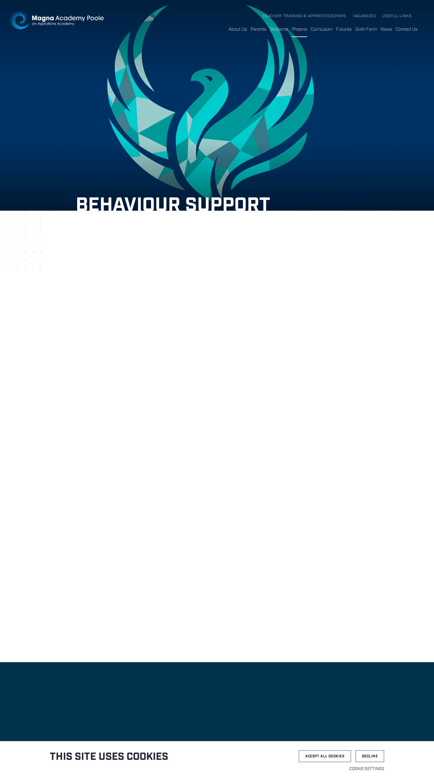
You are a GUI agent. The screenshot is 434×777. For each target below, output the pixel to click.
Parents (258, 30)
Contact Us (407, 30)
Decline (370, 756)
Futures (344, 30)
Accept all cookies (324, 756)
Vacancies (364, 16)
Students (279, 30)
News (386, 30)
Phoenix (299, 30)
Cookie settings (366, 769)
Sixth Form (366, 30)
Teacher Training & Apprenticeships (304, 16)
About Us (237, 30)
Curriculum (321, 30)
